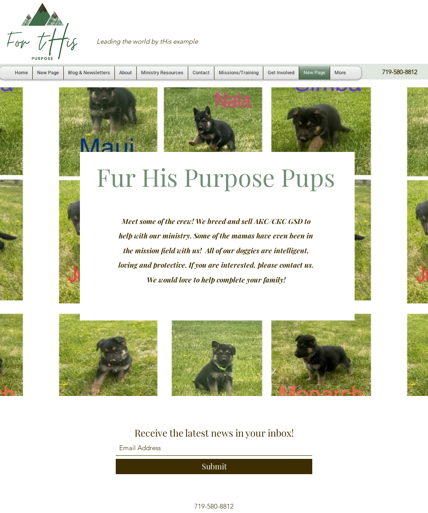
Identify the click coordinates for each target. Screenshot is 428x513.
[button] (162, 72)
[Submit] (214, 466)
